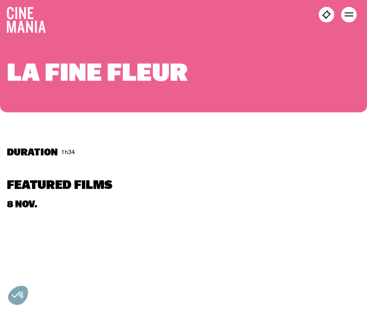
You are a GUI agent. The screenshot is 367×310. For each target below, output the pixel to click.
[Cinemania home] (30, 18)
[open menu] (349, 14)
